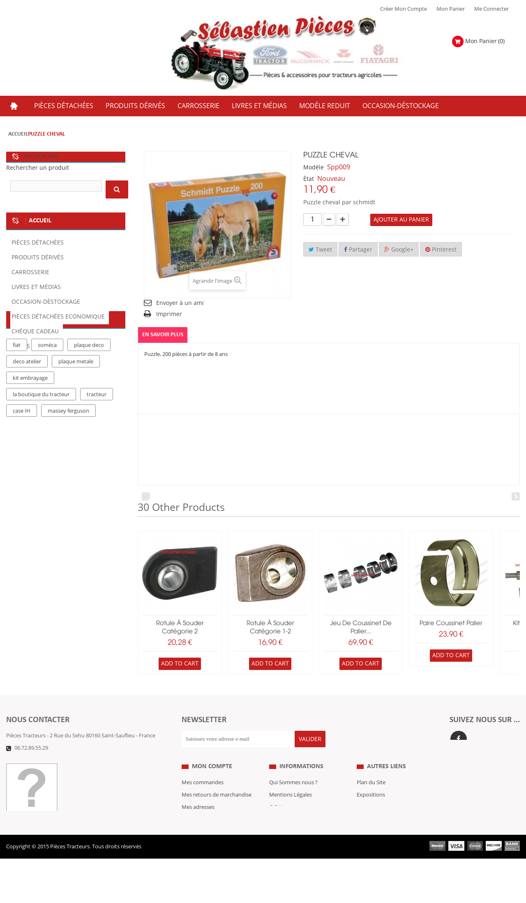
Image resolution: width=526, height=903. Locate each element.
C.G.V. (276, 820)
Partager (358, 249)
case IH (21, 475)
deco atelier (27, 426)
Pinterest (441, 249)
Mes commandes (203, 795)
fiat (17, 409)
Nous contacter (375, 832)
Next (516, 496)
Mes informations (203, 832)
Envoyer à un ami (180, 303)
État (308, 179)
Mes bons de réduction (210, 845)
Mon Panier (450, 9)
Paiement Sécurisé (291, 845)
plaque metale (75, 426)
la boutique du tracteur (41, 459)
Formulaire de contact (41, 760)
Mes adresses (198, 820)
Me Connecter (491, 9)
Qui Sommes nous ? (293, 795)
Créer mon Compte (403, 9)
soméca (47, 409)
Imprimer (169, 314)
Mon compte (212, 779)
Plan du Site (371, 795)
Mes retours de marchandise (216, 808)
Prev (146, 496)
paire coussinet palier (451, 623)
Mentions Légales (290, 808)
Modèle (313, 167)
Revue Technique (378, 820)
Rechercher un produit (37, 167)
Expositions (371, 808)
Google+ (398, 249)
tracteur (96, 459)
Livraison (280, 832)
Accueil (18, 134)
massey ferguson (68, 475)
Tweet (320, 249)
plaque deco (89, 409)
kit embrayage (30, 442)
